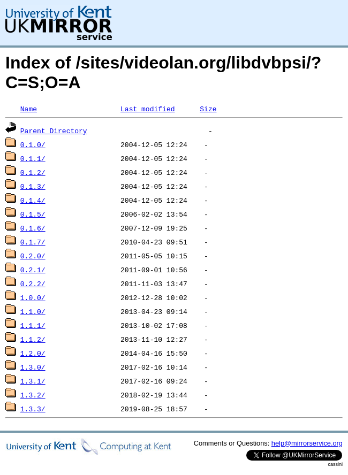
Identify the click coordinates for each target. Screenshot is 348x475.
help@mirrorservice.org (307, 443)
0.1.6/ (33, 228)
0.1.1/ (33, 158)
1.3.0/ (33, 367)
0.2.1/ (33, 269)
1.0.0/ (33, 297)
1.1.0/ (33, 311)
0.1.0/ (33, 144)
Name (28, 108)
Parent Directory (53, 130)
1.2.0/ (33, 353)
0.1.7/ (33, 242)
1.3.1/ (33, 381)
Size (208, 108)
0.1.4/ (33, 200)
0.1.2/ (33, 172)
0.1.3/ (33, 186)
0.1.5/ (33, 214)
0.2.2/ (33, 283)
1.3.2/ (33, 395)
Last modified (147, 108)
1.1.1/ (33, 325)
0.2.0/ (33, 256)
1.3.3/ (33, 408)
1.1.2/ (33, 339)
